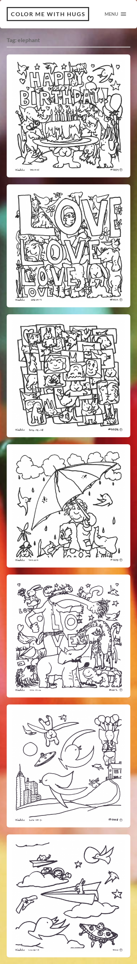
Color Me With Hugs (48, 14)
